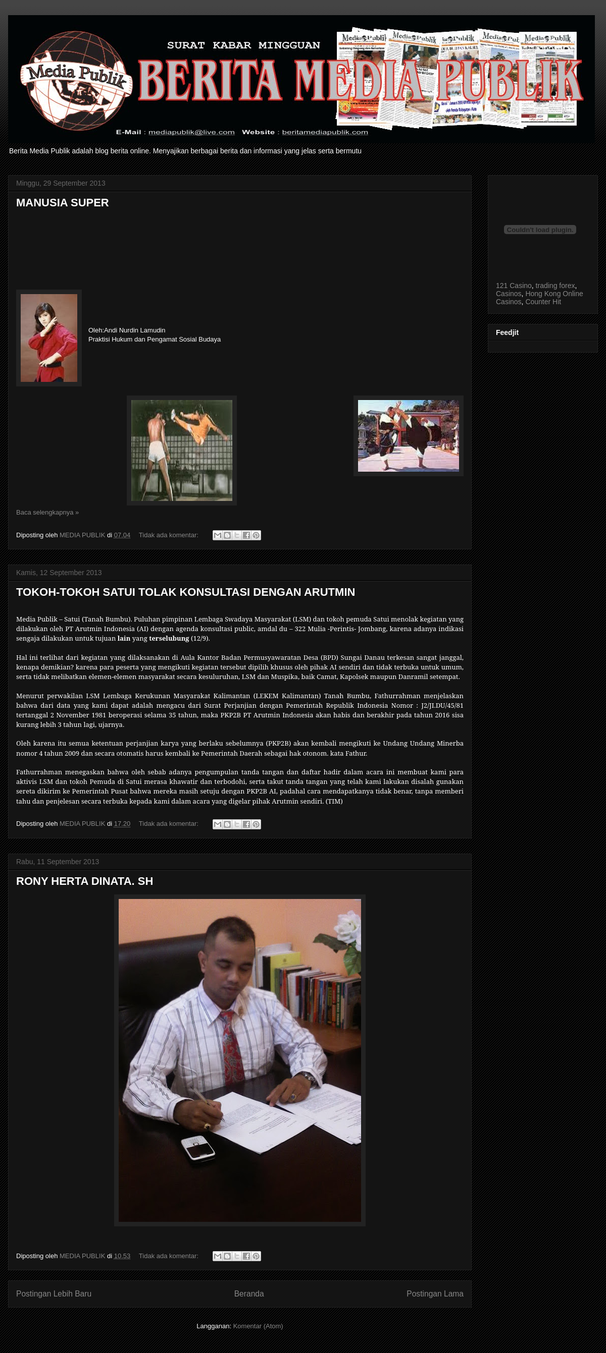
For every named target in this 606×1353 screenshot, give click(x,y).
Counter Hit (543, 302)
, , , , (540, 289)
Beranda (249, 1293)
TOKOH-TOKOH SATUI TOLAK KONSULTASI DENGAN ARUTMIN (185, 592)
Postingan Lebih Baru (53, 1293)
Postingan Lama (435, 1293)
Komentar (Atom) (258, 1326)
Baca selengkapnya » (47, 512)
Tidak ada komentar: (169, 535)
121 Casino (514, 285)
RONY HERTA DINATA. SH (84, 881)
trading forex (555, 285)
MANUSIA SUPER (62, 202)
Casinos (509, 294)
